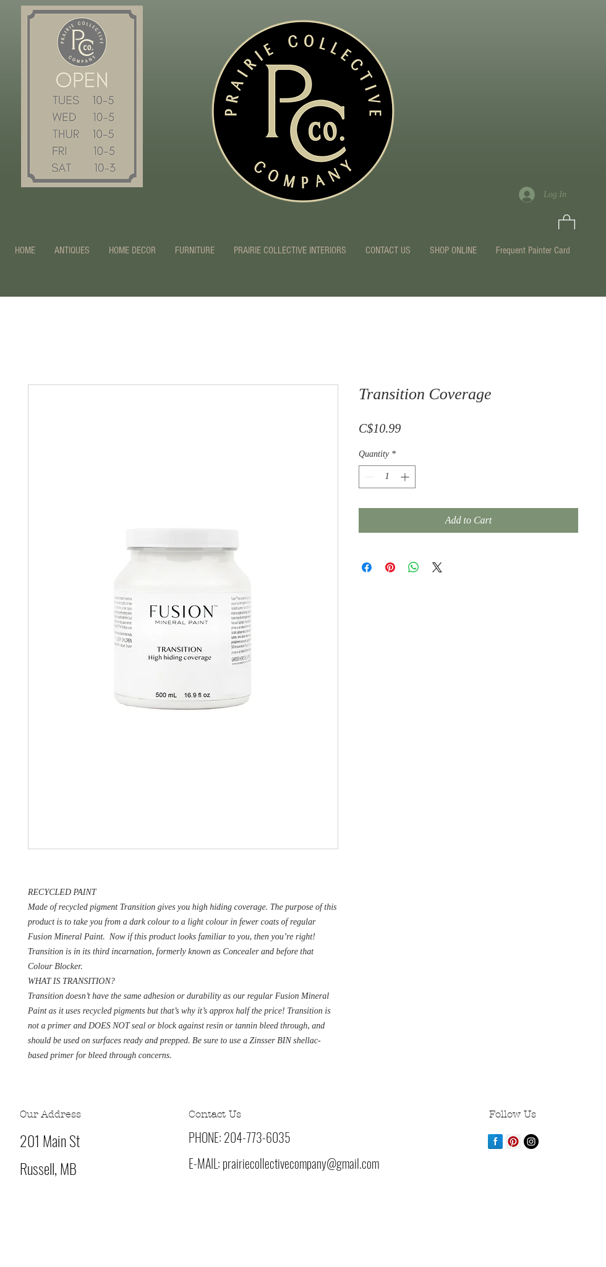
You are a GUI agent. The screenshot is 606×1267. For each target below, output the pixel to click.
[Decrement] (368, 477)
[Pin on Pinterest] (390, 567)
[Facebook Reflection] (495, 1141)
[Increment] (406, 477)
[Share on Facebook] (366, 567)
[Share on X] (437, 567)
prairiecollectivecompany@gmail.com (301, 1163)
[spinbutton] (387, 477)
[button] (566, 223)
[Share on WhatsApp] (413, 567)
